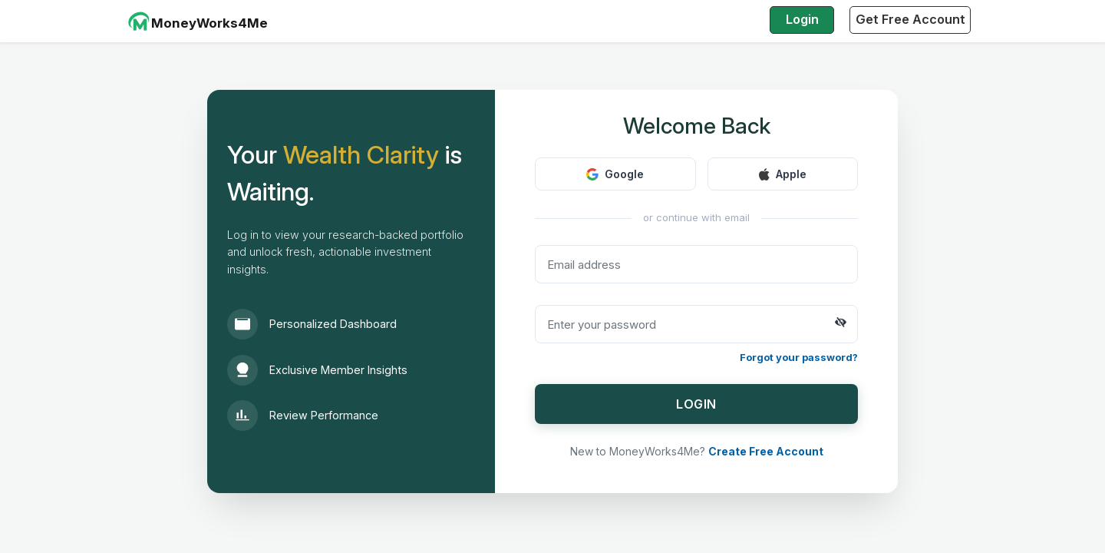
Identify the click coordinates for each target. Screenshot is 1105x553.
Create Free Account (765, 451)
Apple (782, 173)
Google (615, 173)
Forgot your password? (799, 357)
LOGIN (696, 404)
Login (802, 19)
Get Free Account (910, 19)
